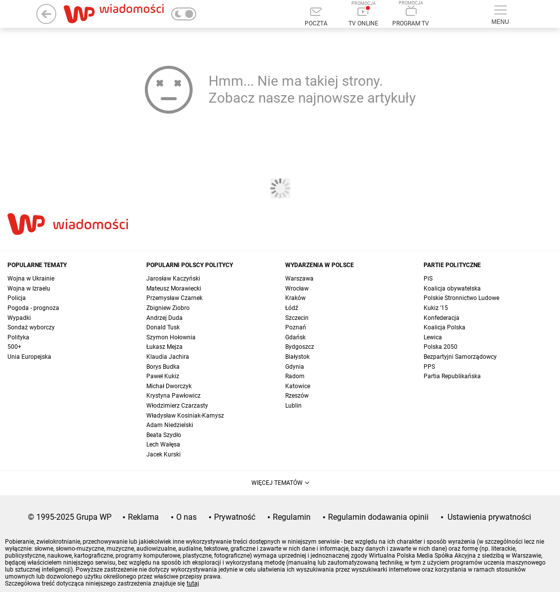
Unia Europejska (29, 356)
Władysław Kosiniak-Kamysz (185, 415)
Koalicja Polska (444, 327)
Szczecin (297, 317)
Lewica (433, 337)
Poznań (295, 327)
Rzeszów (297, 395)
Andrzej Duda (164, 317)
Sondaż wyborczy (31, 327)
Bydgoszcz (299, 346)
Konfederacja (441, 317)
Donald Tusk (163, 327)
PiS (428, 278)
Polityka (18, 337)
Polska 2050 (440, 346)
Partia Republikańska (452, 376)
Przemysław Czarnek (174, 298)
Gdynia (294, 366)
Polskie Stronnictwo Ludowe (461, 298)
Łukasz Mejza (164, 346)
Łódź (291, 307)
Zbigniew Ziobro (168, 307)
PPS (429, 366)
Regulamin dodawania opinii (378, 517)
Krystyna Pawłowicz (173, 395)
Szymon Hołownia (171, 337)
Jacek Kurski (163, 454)
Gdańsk (295, 337)
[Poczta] (316, 17)
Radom (295, 376)
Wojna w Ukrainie (30, 278)
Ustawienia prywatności (489, 517)
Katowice (297, 386)
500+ (14, 346)
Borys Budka (163, 366)
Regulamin (292, 517)
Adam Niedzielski (169, 425)
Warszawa (299, 278)
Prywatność (234, 517)
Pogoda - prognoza (33, 307)
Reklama (143, 517)
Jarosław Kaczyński (173, 278)
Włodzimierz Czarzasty (177, 405)
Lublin (293, 405)
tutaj (193, 583)
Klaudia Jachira (167, 356)
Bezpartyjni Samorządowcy (460, 356)
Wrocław (297, 288)
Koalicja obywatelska (452, 288)
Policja (16, 298)
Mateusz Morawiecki (173, 288)
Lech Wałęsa (163, 444)
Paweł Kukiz (162, 376)
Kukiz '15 (436, 307)
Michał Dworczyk (169, 386)
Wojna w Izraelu (28, 288)
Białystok (297, 356)
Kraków (295, 298)
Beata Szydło (163, 435)
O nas (186, 517)
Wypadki (19, 317)
